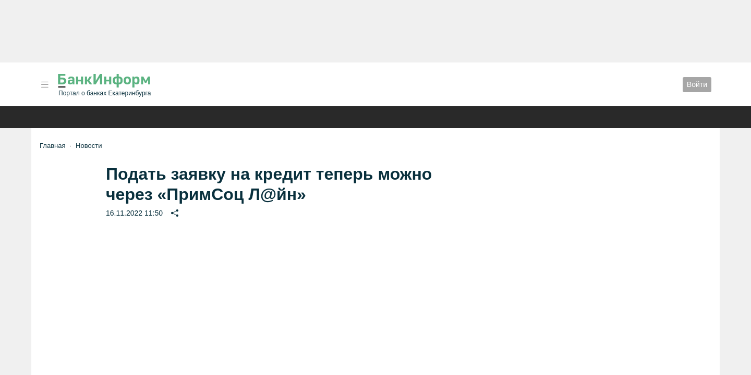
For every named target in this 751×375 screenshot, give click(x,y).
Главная (52, 145)
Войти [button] (697, 84)
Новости (89, 145)
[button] (45, 84)
